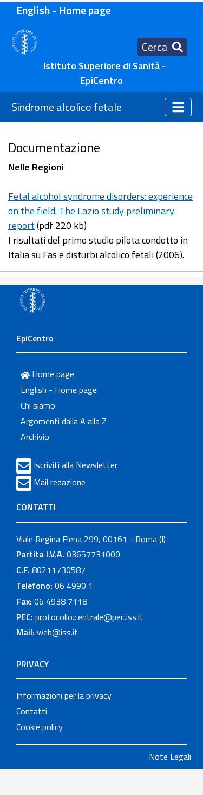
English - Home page (63, 10)
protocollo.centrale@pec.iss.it (89, 616)
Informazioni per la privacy (64, 695)
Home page (47, 373)
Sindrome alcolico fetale (66, 106)
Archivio (35, 436)
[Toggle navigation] (162, 47)
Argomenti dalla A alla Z (64, 421)
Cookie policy (39, 726)
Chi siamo (38, 405)
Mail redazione (60, 482)
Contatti (31, 711)
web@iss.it (57, 632)
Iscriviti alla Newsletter (75, 464)
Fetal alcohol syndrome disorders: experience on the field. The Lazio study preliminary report (100, 211)
